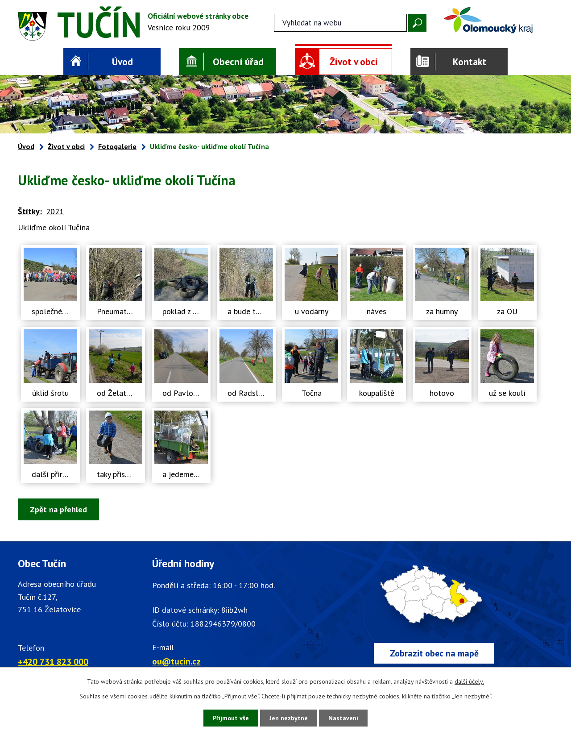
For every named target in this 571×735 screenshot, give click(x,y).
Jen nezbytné (288, 718)
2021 (55, 211)
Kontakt (469, 61)
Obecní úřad (238, 61)
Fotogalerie (117, 146)
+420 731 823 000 (53, 661)
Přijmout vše (231, 718)
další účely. (469, 681)
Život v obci (354, 61)
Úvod (122, 61)
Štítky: (30, 211)
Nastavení (343, 718)
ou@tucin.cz (176, 661)
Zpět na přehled (58, 509)
